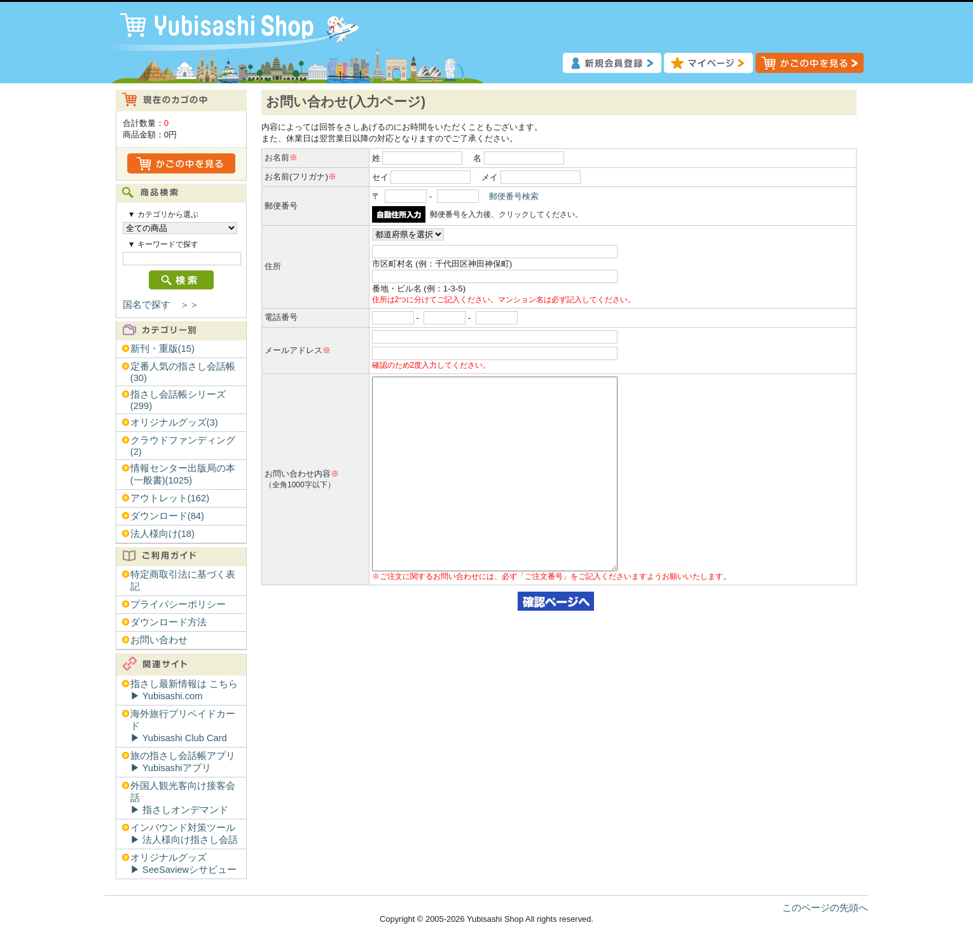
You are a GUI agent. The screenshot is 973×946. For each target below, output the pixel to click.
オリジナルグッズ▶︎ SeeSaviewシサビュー (183, 863)
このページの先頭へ (825, 908)
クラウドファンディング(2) (182, 446)
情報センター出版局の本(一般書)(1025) (182, 474)
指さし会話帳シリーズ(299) (178, 400)
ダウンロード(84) (167, 516)
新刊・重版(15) (162, 349)
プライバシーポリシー (178, 604)
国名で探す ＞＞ (161, 305)
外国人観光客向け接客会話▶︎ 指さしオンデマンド (182, 798)
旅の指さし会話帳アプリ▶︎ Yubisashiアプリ (182, 762)
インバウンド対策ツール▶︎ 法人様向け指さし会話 (184, 834)
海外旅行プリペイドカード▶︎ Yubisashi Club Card (182, 726)
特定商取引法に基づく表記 (182, 580)
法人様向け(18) (162, 534)
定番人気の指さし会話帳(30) (182, 372)
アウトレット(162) (169, 498)
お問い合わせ (159, 640)
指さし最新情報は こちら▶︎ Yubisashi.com (184, 690)
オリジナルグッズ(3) (174, 422)
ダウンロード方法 (168, 622)
